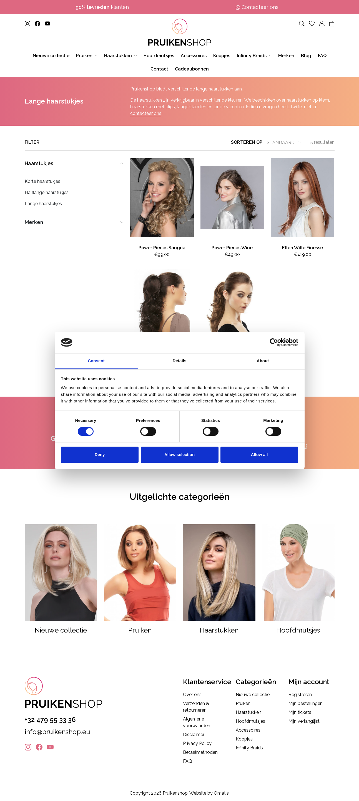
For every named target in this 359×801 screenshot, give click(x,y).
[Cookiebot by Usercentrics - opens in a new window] (274, 342)
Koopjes (244, 739)
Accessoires (248, 730)
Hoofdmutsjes (250, 721)
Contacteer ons (257, 7)
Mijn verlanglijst (304, 721)
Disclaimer (193, 734)
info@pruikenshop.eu (57, 732)
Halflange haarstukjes (47, 192)
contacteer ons (145, 113)
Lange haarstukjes (43, 203)
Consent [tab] (96, 360)
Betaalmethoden (200, 752)
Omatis (221, 793)
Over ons (192, 694)
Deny (100, 454)
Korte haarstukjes (42, 181)
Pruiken (243, 703)
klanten (102, 7)
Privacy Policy (197, 743)
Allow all (259, 454)
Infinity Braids (249, 747)
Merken (74, 222)
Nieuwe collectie (253, 694)
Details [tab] (180, 360)
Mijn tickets (299, 712)
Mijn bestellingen (305, 703)
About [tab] (263, 360)
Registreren (300, 694)
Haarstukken (248, 712)
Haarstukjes (74, 163)
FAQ (187, 761)
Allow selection (179, 454)
